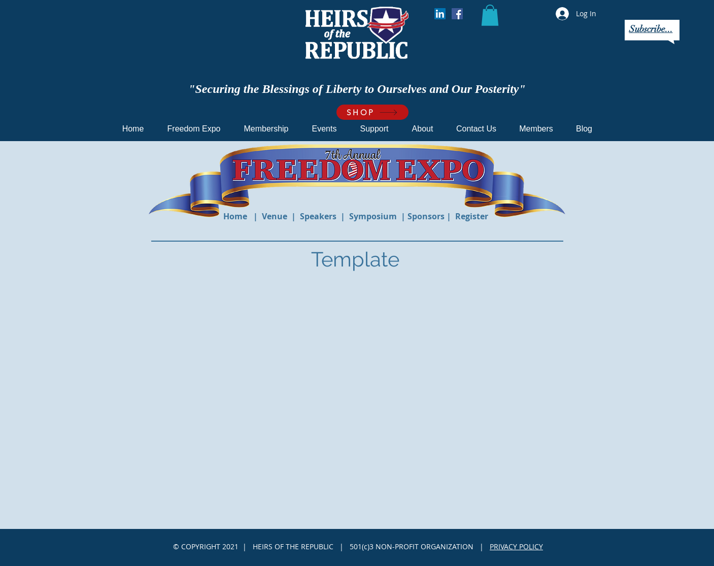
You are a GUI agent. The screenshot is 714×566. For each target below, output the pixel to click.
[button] (490, 15)
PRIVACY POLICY (516, 546)
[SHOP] (372, 112)
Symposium (374, 216)
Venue (274, 216)
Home (236, 216)
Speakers (318, 216)
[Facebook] (457, 13)
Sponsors (427, 216)
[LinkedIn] (440, 13)
